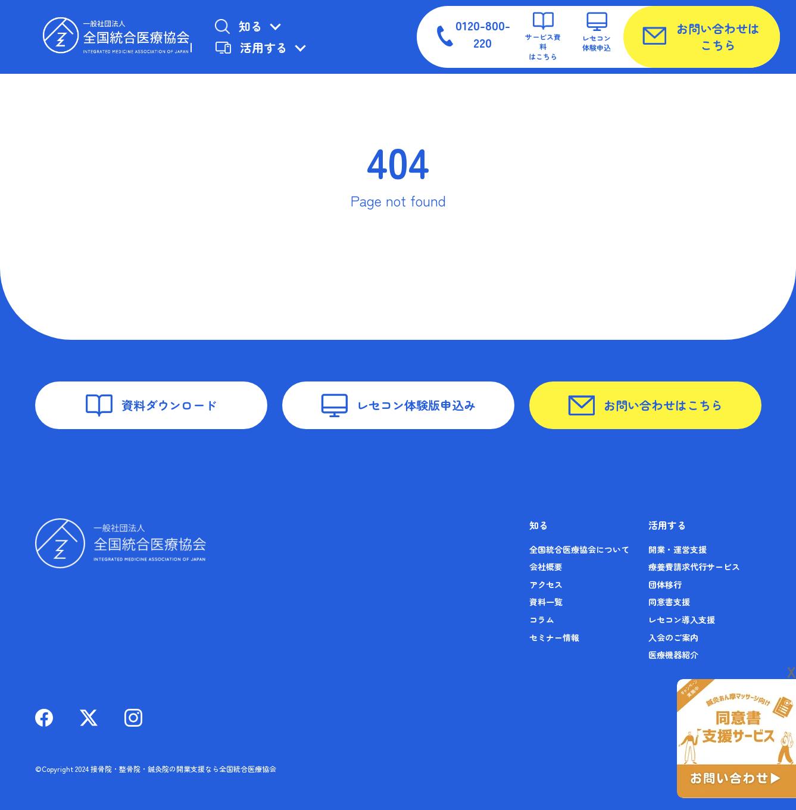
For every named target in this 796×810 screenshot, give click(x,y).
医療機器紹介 (673, 655)
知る (238, 26)
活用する (252, 47)
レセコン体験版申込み (398, 405)
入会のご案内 (673, 637)
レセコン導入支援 (681, 620)
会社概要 (546, 567)
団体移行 (665, 584)
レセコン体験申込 (596, 32)
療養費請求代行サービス (694, 567)
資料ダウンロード (151, 405)
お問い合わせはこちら (701, 37)
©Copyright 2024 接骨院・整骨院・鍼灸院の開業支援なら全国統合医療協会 (155, 769)
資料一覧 (546, 602)
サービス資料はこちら (543, 36)
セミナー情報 (554, 637)
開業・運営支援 (677, 549)
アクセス (546, 584)
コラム (541, 620)
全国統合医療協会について (579, 549)
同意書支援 (669, 602)
